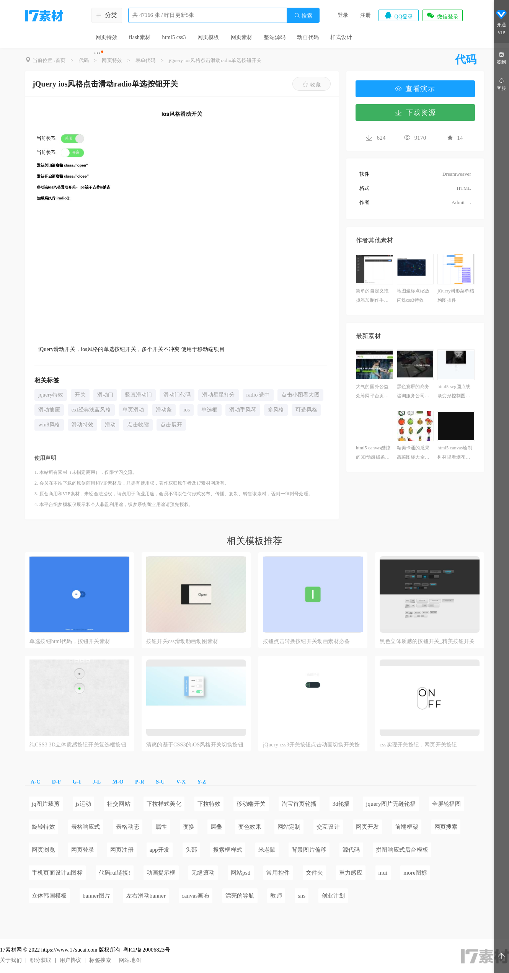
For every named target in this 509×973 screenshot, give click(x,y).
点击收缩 (138, 425)
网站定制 (289, 827)
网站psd (241, 873)
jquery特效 (50, 395)
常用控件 (278, 873)
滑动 (110, 425)
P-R (139, 782)
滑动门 (105, 395)
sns (301, 896)
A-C (35, 782)
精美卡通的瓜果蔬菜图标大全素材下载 (413, 453)
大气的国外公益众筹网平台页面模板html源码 (372, 392)
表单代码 (145, 60)
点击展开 (171, 425)
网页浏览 (43, 850)
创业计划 (333, 896)
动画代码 (308, 37)
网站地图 (130, 960)
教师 (276, 896)
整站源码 (274, 37)
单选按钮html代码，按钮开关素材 (69, 641)
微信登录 (442, 15)
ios (186, 410)
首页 (60, 60)
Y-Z (201, 782)
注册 (365, 15)
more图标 (415, 873)
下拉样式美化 (164, 804)
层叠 (216, 827)
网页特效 (106, 37)
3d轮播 (341, 804)
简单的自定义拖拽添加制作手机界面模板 (372, 296)
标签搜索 (100, 960)
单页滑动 (133, 410)
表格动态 (127, 827)
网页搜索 (446, 827)
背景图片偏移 (309, 850)
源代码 (351, 850)
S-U (160, 782)
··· (97, 52)
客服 (501, 84)
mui (383, 873)
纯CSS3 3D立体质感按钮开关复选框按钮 (77, 745)
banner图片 (96, 896)
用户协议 (71, 960)
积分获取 (41, 960)
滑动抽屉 (49, 410)
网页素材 (242, 37)
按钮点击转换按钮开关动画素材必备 (306, 641)
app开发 (160, 850)
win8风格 (49, 425)
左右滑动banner (146, 896)
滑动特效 (82, 425)
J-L (97, 782)
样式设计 (341, 37)
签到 (501, 58)
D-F (56, 782)
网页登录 (83, 850)
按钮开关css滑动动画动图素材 (182, 641)
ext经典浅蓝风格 (91, 410)
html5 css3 (174, 37)
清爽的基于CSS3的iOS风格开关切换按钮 (194, 745)
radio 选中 (258, 395)
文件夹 (314, 873)
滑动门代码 (177, 395)
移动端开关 (251, 804)
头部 (191, 850)
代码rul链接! (115, 873)
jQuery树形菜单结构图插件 (455, 295)
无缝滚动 (203, 873)
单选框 (209, 410)
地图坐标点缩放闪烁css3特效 (413, 295)
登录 (343, 15)
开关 (80, 395)
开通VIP (501, 22)
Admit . (456, 202)
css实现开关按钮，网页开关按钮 (418, 745)
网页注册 (122, 850)
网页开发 (367, 827)
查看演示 (415, 89)
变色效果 (249, 827)
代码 (84, 60)
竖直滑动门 (138, 395)
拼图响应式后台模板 (402, 850)
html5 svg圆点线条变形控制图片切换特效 (453, 392)
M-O (117, 782)
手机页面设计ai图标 (57, 873)
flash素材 (140, 37)
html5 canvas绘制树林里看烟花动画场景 (454, 453)
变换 (188, 827)
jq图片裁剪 (46, 804)
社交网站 (119, 804)
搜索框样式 (227, 850)
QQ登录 (398, 15)
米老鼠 (267, 850)
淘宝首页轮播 (299, 804)
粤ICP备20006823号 (146, 950)
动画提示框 (161, 873)
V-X (181, 782)
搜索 (303, 15)
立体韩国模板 (49, 896)
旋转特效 (43, 827)
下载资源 (415, 112)
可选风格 (306, 410)
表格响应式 (85, 827)
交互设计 (328, 827)
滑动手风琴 (242, 410)
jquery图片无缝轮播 (391, 804)
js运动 (83, 804)
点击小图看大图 (300, 395)
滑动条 (164, 410)
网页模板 (208, 37)
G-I (77, 782)
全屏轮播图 (446, 804)
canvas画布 (195, 896)
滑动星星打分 (218, 395)
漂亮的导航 (239, 896)
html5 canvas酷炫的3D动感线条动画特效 (373, 453)
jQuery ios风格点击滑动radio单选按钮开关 (215, 60)
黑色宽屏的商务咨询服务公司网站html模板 (413, 392)
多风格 (276, 410)
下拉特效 (209, 804)
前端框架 (406, 827)
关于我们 (11, 960)
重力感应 (350, 873)
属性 (161, 827)
